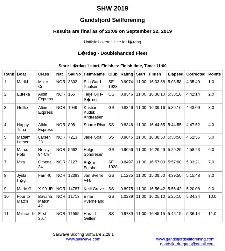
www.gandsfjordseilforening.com (185, 239)
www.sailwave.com (83, 239)
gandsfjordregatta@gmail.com (187, 243)
